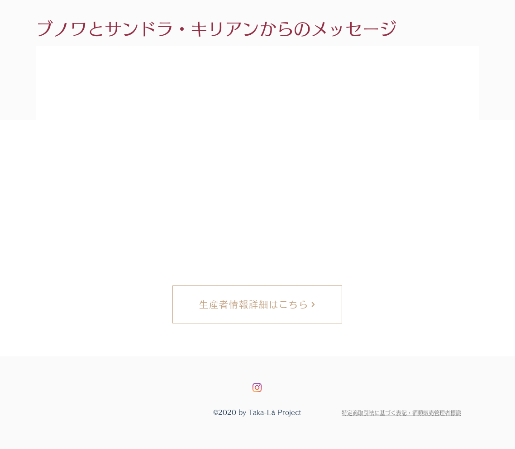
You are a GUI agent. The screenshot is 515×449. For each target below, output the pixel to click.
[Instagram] (257, 387)
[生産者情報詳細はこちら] (257, 304)
